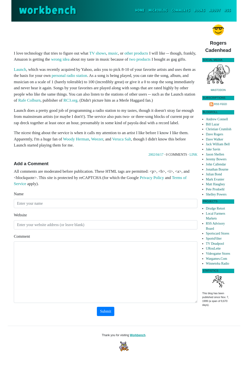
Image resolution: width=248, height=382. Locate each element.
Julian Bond (214, 174)
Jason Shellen (215, 154)
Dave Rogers (214, 134)
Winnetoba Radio (217, 263)
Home (141, 10)
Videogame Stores (218, 253)
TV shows (97, 53)
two (132, 59)
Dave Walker (214, 139)
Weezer (97, 139)
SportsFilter (214, 238)
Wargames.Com (216, 258)
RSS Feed (220, 104)
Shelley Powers (216, 194)
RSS (227, 10)
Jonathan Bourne (217, 169)
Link (193, 154)
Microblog (158, 10)
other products (136, 53)
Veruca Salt (121, 139)
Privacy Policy (152, 177)
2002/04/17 (155, 154)
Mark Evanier (215, 179)
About (214, 10)
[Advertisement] (105, 35)
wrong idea (60, 59)
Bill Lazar (212, 124)
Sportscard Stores (217, 233)
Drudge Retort (215, 208)
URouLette (213, 248)
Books (199, 10)
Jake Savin (213, 149)
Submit (105, 311)
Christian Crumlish (218, 129)
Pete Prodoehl (215, 189)
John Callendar (216, 164)
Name (19, 194)
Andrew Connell (217, 119)
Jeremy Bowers (216, 159)
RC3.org (70, 100)
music (113, 53)
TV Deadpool (215, 243)
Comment (22, 236)
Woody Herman (76, 139)
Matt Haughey (215, 184)
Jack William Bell (218, 144)
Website (20, 215)
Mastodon (218, 90)
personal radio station (69, 75)
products (143, 59)
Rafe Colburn (29, 100)
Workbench (138, 335)
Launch (20, 69)
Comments (180, 10)
